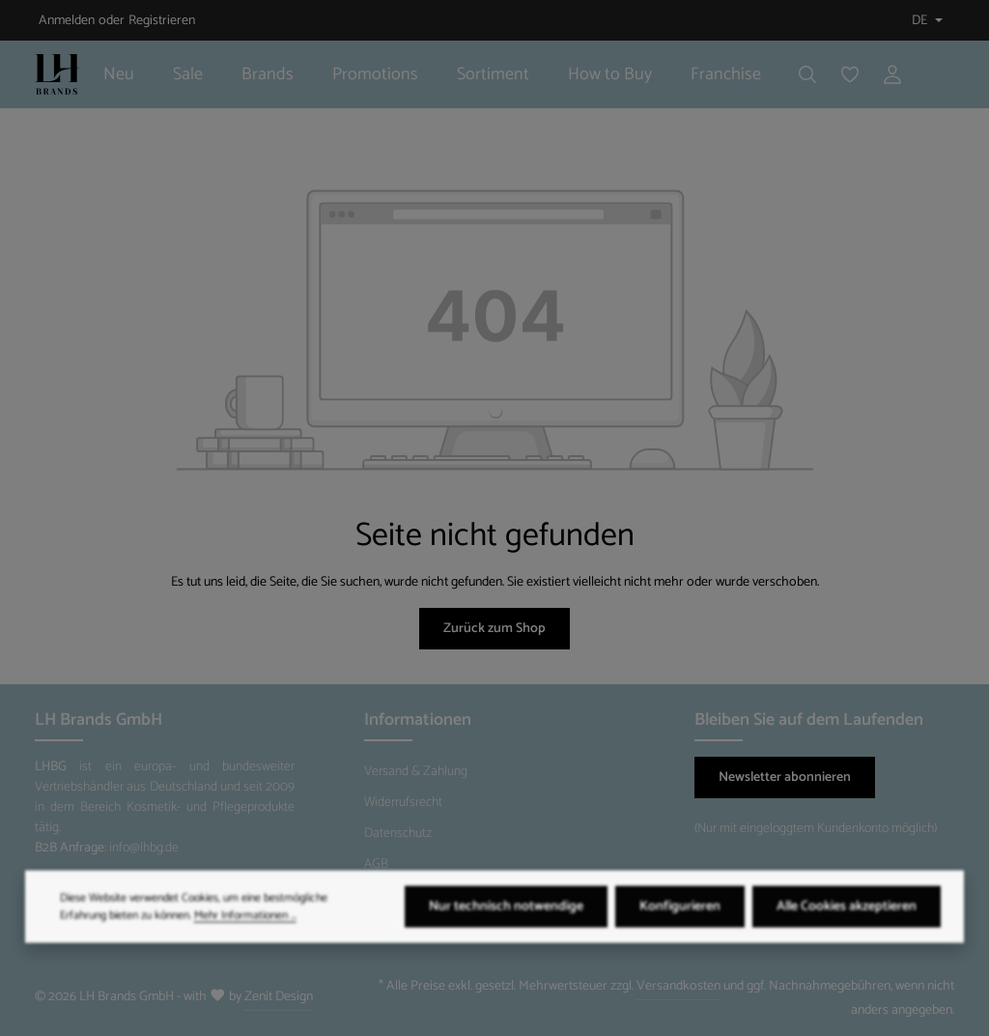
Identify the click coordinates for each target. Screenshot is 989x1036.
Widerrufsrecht (403, 802)
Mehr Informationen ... (245, 940)
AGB (376, 864)
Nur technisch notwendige (506, 932)
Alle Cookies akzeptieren (847, 932)
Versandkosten (678, 986)
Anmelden (67, 21)
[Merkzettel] (850, 74)
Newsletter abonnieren (785, 777)
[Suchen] (807, 74)
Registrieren (161, 21)
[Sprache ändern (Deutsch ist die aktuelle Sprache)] (925, 21)
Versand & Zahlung (415, 772)
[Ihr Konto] (892, 74)
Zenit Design (278, 997)
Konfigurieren (680, 932)
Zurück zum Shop (494, 629)
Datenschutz (398, 833)
